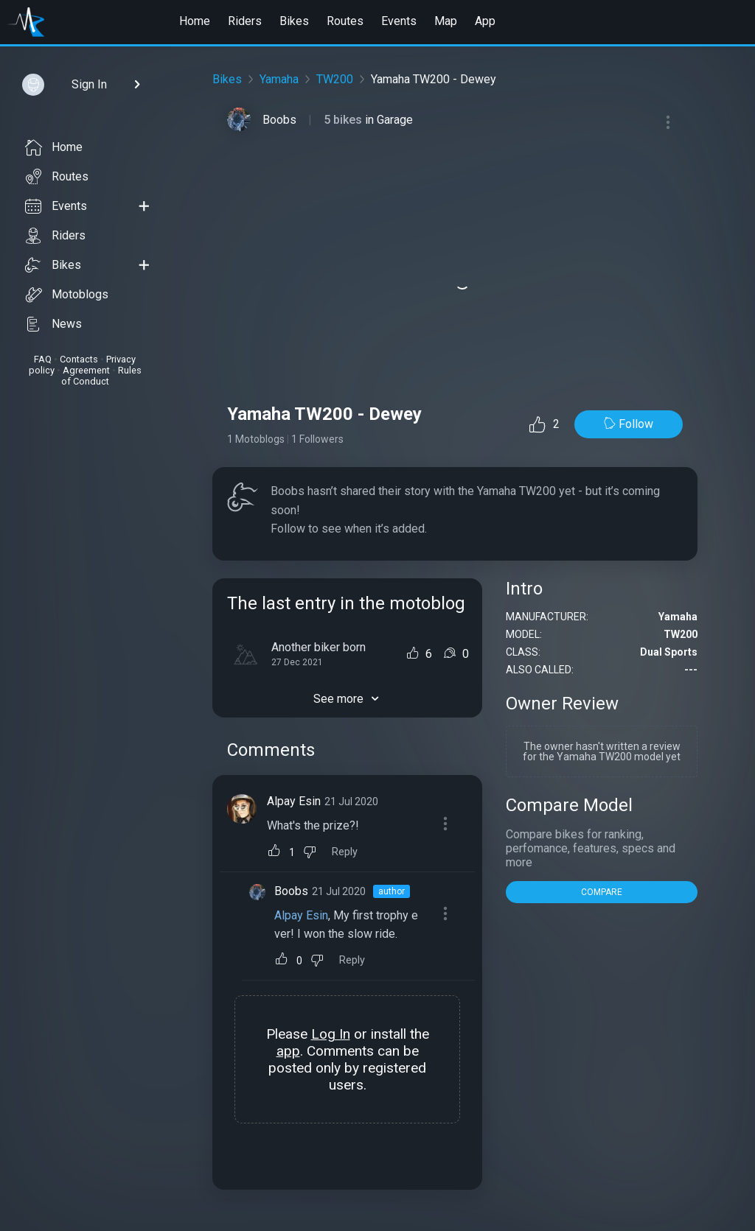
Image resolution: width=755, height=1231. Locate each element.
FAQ (43, 359)
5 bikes (344, 120)
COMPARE (601, 892)
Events (399, 21)
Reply (345, 852)
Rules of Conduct (101, 376)
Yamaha (279, 79)
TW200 (334, 79)
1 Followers (317, 439)
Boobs (279, 120)
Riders (245, 21)
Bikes (294, 21)
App (485, 21)
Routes (345, 21)
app (288, 1050)
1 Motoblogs (256, 439)
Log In (330, 1033)
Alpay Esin (294, 801)
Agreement (86, 370)
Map (445, 21)
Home (194, 21)
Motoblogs (66, 295)
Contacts (79, 359)
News (53, 324)
